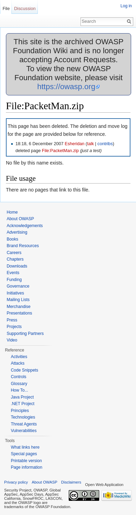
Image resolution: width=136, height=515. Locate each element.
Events (13, 272)
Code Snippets (24, 370)
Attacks (17, 363)
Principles (20, 410)
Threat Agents (24, 424)
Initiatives (15, 293)
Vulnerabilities (23, 430)
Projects (14, 326)
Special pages (24, 453)
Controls (18, 376)
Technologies (23, 417)
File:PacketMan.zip (60, 150)
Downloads (17, 266)
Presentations (19, 313)
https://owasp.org (66, 86)
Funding (14, 279)
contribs (105, 143)
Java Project (22, 397)
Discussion (25, 8)
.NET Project (22, 403)
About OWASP (20, 218)
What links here (25, 447)
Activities (19, 356)
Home (12, 212)
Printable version (26, 460)
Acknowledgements (25, 225)
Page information (26, 467)
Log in (126, 5)
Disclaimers (71, 482)
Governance (18, 286)
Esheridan (75, 143)
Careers (14, 252)
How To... (19, 390)
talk (90, 143)
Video (12, 340)
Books (12, 239)
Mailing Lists (18, 299)
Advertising (17, 232)
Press (12, 320)
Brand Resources (23, 245)
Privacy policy (16, 482)
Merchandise (19, 306)
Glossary (19, 383)
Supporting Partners (25, 333)
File (6, 8)
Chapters (15, 259)
